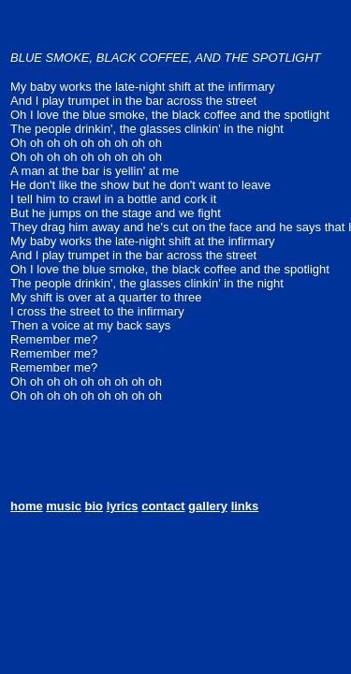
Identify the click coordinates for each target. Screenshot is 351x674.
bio (94, 506)
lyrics (123, 506)
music (63, 506)
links (245, 506)
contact (162, 506)
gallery (207, 506)
